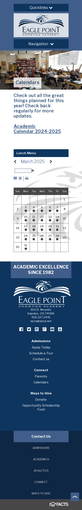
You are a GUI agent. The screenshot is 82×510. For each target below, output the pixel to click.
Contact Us (41, 436)
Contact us (41, 359)
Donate (41, 399)
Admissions (41, 447)
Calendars (41, 382)
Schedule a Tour (41, 353)
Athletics (41, 470)
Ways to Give (41, 493)
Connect (41, 482)
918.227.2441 (41, 317)
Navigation (41, 44)
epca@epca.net (41, 321)
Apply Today (41, 347)
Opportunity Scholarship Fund (41, 407)
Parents (41, 376)
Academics (41, 459)
